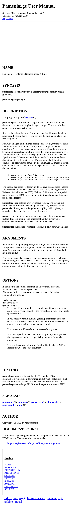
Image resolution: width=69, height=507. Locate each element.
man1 (18, 504)
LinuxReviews (36, 500)
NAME (8, 467)
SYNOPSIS (10, 470)
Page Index (7, 18)
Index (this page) (14, 500)
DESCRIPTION (12, 472)
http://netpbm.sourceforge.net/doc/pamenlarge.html (33, 445)
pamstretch (37, 404)
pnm (20, 407)
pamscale (22, 404)
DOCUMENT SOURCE (11, 490)
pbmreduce (8, 404)
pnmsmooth (8, 407)
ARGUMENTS (11, 475)
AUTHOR (9, 486)
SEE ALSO (9, 483)
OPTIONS (9, 478)
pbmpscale (52, 404)
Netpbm (29, 117)
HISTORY (9, 480)
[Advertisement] (35, 40)
